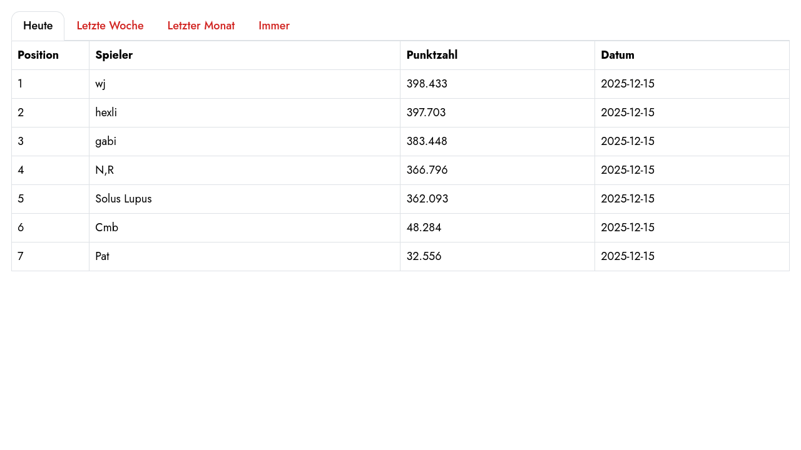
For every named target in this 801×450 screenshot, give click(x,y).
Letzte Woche (109, 26)
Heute (38, 26)
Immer (274, 26)
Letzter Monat (201, 26)
